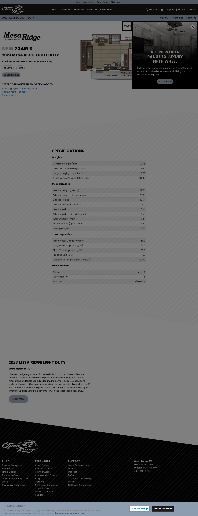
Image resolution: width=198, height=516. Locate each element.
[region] (99, 509)
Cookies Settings (139, 508)
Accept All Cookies (162, 508)
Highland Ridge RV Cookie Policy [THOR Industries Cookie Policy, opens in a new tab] (70, 513)
